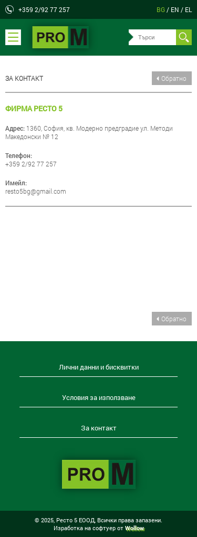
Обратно (173, 78)
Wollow (134, 528)
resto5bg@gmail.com (35, 191)
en (176, 9)
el (188, 9)
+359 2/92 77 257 (44, 9)
